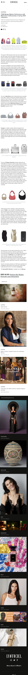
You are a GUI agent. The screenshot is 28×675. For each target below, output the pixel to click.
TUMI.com (4, 265)
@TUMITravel (19, 266)
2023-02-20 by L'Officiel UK (5, 438)
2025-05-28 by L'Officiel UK (5, 308)
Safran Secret (4, 306)
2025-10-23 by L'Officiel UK (5, 354)
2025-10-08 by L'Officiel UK (5, 392)
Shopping (3, 12)
